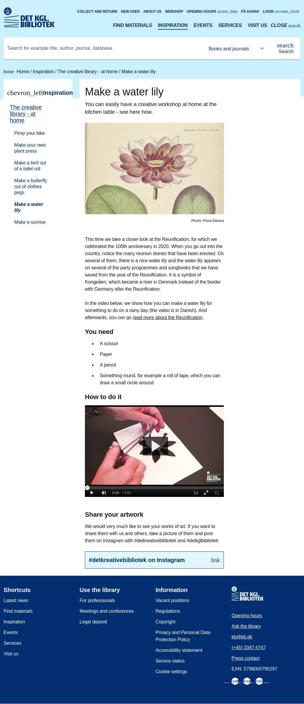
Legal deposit (93, 621)
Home (17, 71)
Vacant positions (172, 600)
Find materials (132, 25)
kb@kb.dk (242, 636)
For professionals (97, 600)
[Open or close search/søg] (285, 26)
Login (281, 11)
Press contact (245, 658)
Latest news (16, 600)
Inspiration (173, 25)
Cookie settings (171, 671)
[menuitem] (35, 164)
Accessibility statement (179, 650)
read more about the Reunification (167, 317)
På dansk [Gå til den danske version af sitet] (250, 11)
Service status (170, 660)
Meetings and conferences (107, 611)
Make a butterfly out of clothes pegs (30, 186)
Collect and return (97, 11)
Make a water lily (138, 71)
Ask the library (246, 626)
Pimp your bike (29, 133)
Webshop (174, 11)
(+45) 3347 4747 (249, 647)
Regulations (168, 611)
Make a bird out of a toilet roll (30, 165)
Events (203, 25)
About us (152, 11)
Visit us (257, 25)
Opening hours (212, 11)
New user (130, 11)
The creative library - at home (88, 71)
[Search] (285, 48)
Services (230, 25)
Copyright (165, 621)
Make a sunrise (30, 222)
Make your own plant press (30, 148)
